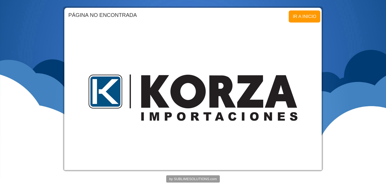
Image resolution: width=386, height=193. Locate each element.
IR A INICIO (304, 16)
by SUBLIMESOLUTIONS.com (193, 179)
